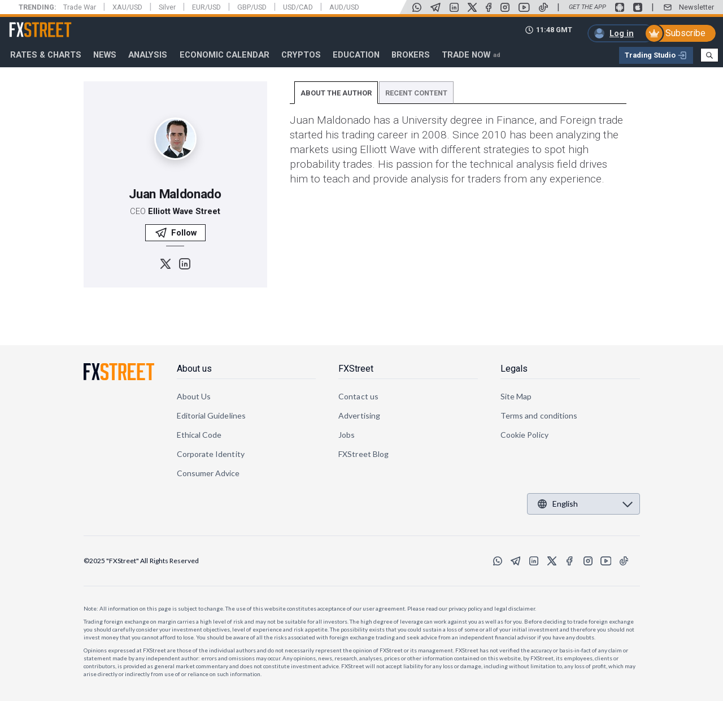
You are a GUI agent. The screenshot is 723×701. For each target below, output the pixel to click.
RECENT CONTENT (416, 93)
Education (356, 55)
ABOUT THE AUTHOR (336, 93)
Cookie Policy (524, 434)
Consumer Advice (208, 473)
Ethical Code (199, 434)
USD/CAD (298, 7)
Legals (514, 368)
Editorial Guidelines (211, 415)
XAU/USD (127, 7)
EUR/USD (206, 7)
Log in (621, 33)
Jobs (346, 434)
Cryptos (301, 55)
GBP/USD (252, 7)
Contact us (358, 396)
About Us (194, 396)
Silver (167, 7)
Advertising (359, 415)
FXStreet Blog (363, 454)
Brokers (410, 55)
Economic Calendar (224, 55)
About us (194, 368)
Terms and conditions (538, 415)
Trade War (79, 7)
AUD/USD (344, 7)
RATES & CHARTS (45, 55)
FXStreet (27, 23)
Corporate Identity (211, 454)
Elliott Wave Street (184, 211)
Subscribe (685, 33)
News (104, 55)
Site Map (516, 396)
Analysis (147, 55)
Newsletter (696, 7)
